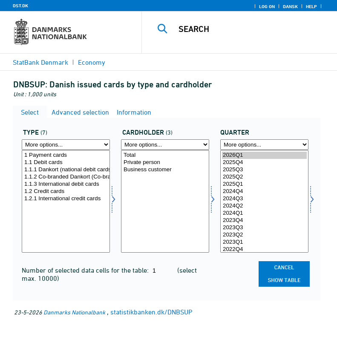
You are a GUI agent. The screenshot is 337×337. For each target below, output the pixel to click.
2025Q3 (264, 169)
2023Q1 (264, 242)
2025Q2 (264, 177)
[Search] (252, 28)
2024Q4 (264, 191)
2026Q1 (264, 155)
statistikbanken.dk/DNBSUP (151, 312)
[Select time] (264, 201)
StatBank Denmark (40, 62)
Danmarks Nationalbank (74, 312)
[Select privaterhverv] (165, 201)
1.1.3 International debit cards (65, 184)
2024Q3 (264, 198)
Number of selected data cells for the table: (86, 270)
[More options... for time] (264, 144)
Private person (165, 162)
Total (165, 155)
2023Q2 (264, 235)
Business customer (165, 169)
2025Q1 (264, 184)
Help (311, 6)
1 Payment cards (65, 155)
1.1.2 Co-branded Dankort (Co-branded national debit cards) (65, 177)
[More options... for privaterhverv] (165, 144)
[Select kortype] (66, 201)
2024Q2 (264, 206)
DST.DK (20, 6)
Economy (91, 62)
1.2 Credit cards (65, 191)
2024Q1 (264, 213)
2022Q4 (264, 249)
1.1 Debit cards (65, 162)
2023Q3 (264, 227)
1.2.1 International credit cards (65, 198)
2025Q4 (264, 162)
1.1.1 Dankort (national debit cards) (65, 169)
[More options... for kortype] (66, 144)
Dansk (290, 6)
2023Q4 (264, 220)
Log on (267, 6)
